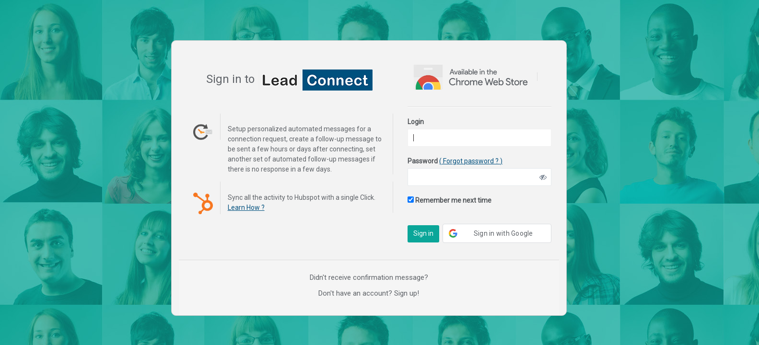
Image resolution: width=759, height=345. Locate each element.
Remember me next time (449, 200)
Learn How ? (246, 207)
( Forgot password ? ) (470, 161)
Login (416, 122)
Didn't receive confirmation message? (369, 277)
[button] (497, 233)
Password (455, 161)
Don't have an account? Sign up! (368, 293)
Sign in (423, 233)
